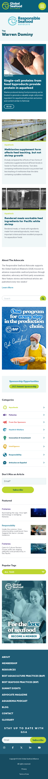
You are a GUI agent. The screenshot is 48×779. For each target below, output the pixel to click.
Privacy (24, 769)
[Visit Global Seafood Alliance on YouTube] (41, 747)
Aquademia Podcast (14, 701)
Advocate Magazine (14, 694)
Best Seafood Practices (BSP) (20, 682)
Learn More (7, 287)
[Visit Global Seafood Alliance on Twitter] (23, 747)
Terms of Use (24, 774)
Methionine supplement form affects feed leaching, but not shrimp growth (22, 152)
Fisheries (6, 509)
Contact (7, 713)
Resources (9, 669)
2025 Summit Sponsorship (24, 386)
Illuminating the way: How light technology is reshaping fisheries (14, 515)
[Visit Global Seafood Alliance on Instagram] (6, 747)
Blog (5, 707)
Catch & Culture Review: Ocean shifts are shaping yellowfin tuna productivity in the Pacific (13, 551)
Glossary (8, 719)
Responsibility (8, 525)
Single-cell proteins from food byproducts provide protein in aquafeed (22, 84)
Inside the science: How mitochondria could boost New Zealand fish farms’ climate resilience (15, 532)
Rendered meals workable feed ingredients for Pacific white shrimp (23, 221)
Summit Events (11, 688)
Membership (9, 663)
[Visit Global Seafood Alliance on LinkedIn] (32, 747)
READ (9, 106)
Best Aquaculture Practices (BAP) (23, 676)
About (6, 657)
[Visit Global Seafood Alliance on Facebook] (15, 747)
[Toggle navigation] (42, 6)
